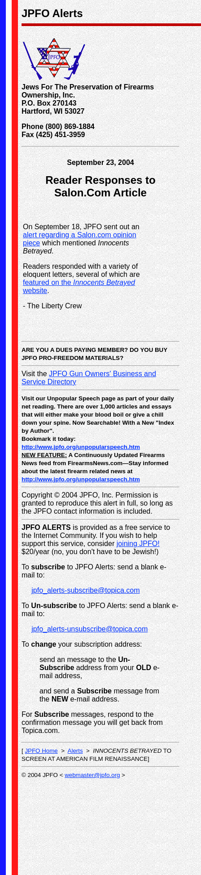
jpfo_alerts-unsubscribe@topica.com (89, 629)
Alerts (75, 750)
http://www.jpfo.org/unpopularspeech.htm (81, 447)
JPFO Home (41, 750)
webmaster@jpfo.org (92, 775)
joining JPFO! (138, 543)
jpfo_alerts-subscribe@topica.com (85, 590)
